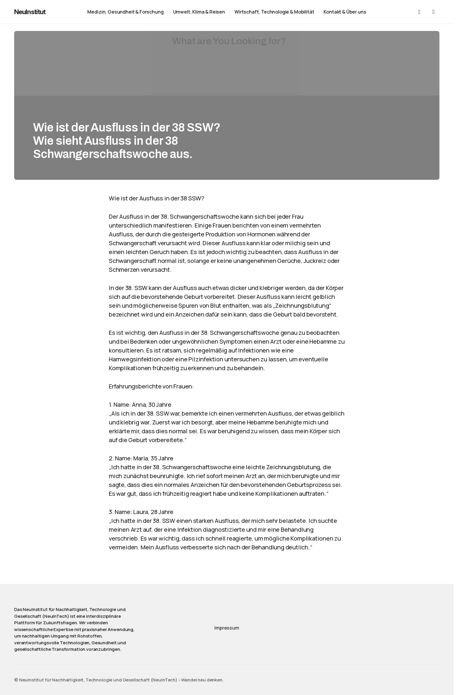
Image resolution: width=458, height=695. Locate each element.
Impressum (226, 628)
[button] (419, 12)
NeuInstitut (29, 12)
